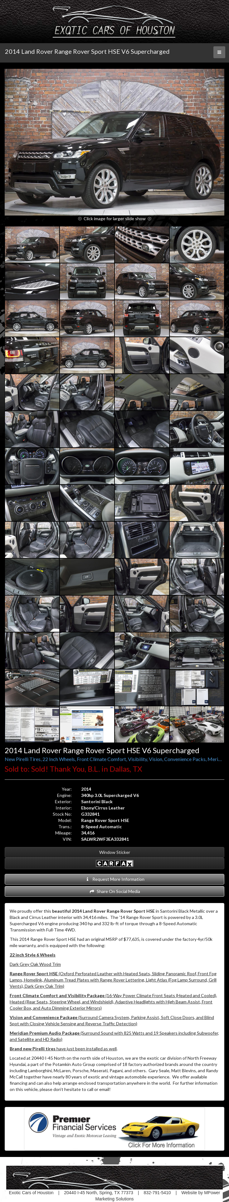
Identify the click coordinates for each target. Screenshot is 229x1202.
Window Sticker (114, 852)
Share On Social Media (114, 891)
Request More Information (114, 879)
